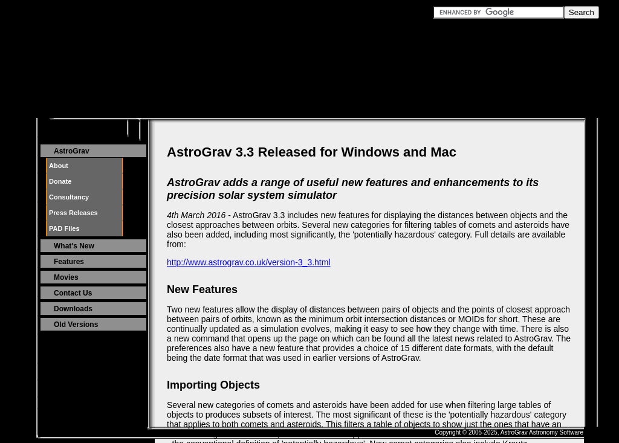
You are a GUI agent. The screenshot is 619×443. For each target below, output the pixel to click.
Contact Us (73, 293)
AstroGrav (71, 151)
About (58, 165)
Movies (66, 277)
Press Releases (73, 212)
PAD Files (64, 228)
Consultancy (69, 197)
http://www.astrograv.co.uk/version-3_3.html (249, 262)
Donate (60, 181)
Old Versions (76, 324)
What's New (74, 246)
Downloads (73, 309)
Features (69, 261)
